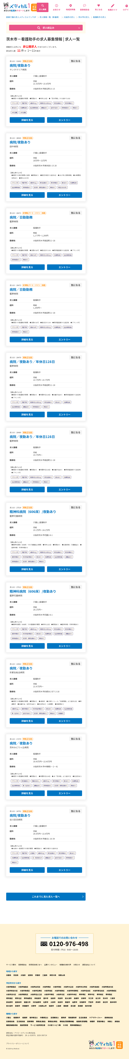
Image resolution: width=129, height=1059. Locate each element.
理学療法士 (34, 1017)
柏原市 (74, 1002)
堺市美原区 (28, 998)
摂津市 (98, 1002)
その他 (65, 1025)
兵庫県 (8, 975)
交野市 (33, 1006)
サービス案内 (11, 964)
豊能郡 (65, 1006)
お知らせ (76, 964)
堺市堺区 (82, 994)
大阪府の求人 (69, 17)
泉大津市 (68, 998)
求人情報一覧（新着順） (50, 17)
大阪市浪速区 (94, 987)
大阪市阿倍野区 (72, 990)
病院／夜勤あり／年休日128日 (32, 361)
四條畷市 (25, 1006)
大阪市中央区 (72, 994)
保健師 (92, 1021)
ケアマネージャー (95, 1017)
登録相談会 (22, 964)
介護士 (8, 1017)
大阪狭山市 (42, 1006)
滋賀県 (30, 975)
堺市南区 (9, 998)
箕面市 (67, 1002)
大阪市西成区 (111, 990)
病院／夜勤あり (21, 668)
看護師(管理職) (81, 1021)
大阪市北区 (60, 994)
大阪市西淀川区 (107, 987)
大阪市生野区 (37, 990)
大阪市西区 (47, 987)
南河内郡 (88, 1006)
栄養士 (110, 1021)
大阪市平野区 (49, 994)
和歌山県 (61, 975)
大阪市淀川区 (11, 994)
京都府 (37, 975)
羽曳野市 (83, 1002)
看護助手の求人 (99, 17)
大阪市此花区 (35, 987)
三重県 (44, 975)
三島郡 (58, 1006)
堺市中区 (91, 994)
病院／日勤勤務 (21, 217)
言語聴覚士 (55, 1017)
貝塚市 (83, 998)
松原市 (45, 1002)
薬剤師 (63, 1017)
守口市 (90, 998)
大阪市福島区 (23, 987)
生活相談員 (21, 1021)
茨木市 (105, 998)
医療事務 (30, 1021)
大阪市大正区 (68, 987)
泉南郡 (80, 1006)
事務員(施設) (41, 1021)
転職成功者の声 (65, 964)
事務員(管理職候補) (67, 1021)
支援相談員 (10, 1021)
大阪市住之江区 (36, 994)
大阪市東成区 (25, 990)
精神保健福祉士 (76, 1025)
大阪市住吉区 (85, 990)
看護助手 (16, 1017)
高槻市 (76, 998)
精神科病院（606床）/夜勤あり (33, 511)
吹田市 (60, 998)
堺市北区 (18, 998)
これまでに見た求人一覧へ (46, 896)
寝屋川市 (27, 1002)
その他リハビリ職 (54, 1025)
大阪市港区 (57, 987)
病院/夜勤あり (20, 65)
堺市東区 (100, 994)
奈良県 (15, 975)
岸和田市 (37, 998)
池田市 (53, 998)
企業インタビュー (50, 964)
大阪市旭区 (48, 990)
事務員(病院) (52, 1021)
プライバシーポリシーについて (17, 1043)
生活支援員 (83, 1017)
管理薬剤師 (72, 1017)
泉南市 (17, 1006)
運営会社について (88, 964)
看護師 (24, 1017)
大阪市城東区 (60, 990)
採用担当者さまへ (35, 964)
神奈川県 (53, 975)
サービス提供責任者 (37, 1025)
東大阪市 (9, 1006)
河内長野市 (37, 1002)
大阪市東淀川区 (12, 990)
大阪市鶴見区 (23, 994)
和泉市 (60, 1002)
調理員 (117, 1021)
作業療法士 (44, 1017)
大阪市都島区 (11, 987)
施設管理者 (24, 1025)
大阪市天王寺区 (81, 987)
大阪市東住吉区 (98, 990)
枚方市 (98, 998)
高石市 (105, 1002)
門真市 (90, 1002)
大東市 (53, 1002)
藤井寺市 (113, 1002)
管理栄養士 (101, 1021)
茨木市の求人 (84, 17)
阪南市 (51, 1006)
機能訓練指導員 (12, 1025)
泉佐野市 (9, 1002)
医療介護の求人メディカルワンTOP (21, 17)
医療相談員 (109, 1017)
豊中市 (45, 998)
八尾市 (112, 998)
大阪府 (23, 975)
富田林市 (18, 1002)
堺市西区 (109, 994)
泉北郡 (73, 1006)
